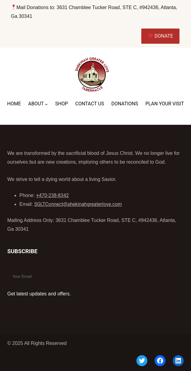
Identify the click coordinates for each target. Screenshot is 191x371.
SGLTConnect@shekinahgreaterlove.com (78, 204)
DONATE (160, 36)
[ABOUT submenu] (46, 104)
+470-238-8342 (52, 195)
